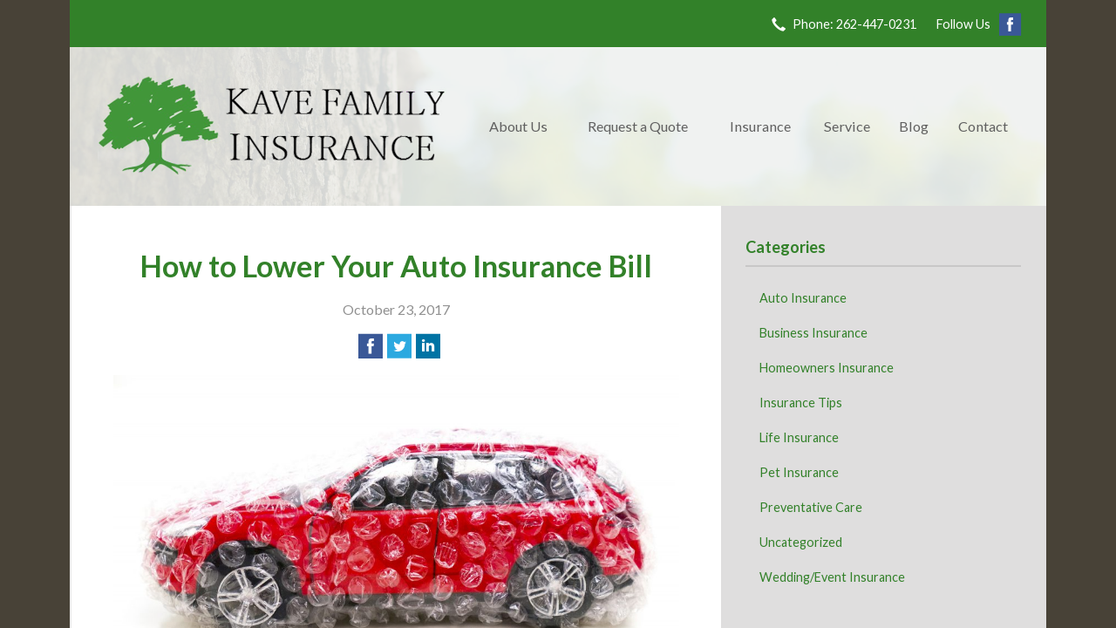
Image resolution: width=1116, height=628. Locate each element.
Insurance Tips (800, 402)
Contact (983, 126)
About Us (518, 126)
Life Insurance (799, 437)
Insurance (760, 126)
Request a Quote (638, 126)
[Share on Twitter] (399, 346)
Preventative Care (810, 507)
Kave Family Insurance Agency (272, 126)
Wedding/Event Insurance (832, 577)
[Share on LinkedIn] (428, 346)
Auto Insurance (803, 297)
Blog (914, 126)
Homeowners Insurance (826, 367)
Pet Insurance (799, 472)
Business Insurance (813, 332)
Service (847, 126)
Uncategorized (800, 542)
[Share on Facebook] (370, 346)
